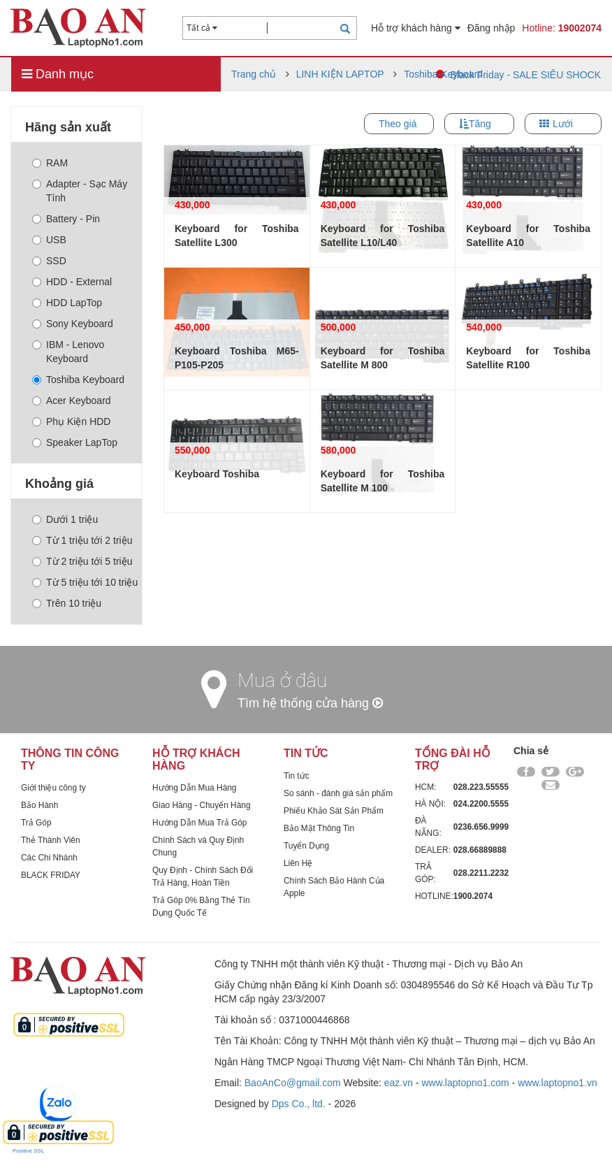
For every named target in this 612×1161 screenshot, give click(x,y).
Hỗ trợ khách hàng (415, 28)
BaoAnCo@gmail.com (293, 1082)
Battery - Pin (66, 218)
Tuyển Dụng (306, 846)
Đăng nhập (491, 28)
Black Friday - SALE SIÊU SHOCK (525, 74)
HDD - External (72, 281)
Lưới (563, 123)
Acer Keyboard (71, 400)
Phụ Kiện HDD (71, 421)
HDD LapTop (67, 302)
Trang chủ (253, 74)
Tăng (480, 123)
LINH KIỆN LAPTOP (340, 74)
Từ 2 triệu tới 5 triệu (82, 561)
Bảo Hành (39, 805)
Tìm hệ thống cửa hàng (310, 703)
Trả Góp (36, 823)
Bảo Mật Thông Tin (319, 828)
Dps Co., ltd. (299, 1103)
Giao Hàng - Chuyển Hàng (201, 805)
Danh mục (58, 74)
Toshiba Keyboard (78, 379)
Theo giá (397, 123)
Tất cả (202, 28)
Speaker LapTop (74, 442)
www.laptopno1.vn (557, 1082)
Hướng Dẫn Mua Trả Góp (199, 823)
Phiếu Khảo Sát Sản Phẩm (334, 811)
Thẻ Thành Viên (50, 840)
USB (49, 239)
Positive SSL (28, 1151)
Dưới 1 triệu (65, 519)
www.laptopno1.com (465, 1082)
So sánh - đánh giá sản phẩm (338, 793)
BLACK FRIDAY (50, 875)
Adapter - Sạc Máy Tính (79, 190)
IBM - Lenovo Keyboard (68, 351)
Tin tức (296, 776)
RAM (50, 162)
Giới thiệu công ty (53, 788)
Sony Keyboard (72, 323)
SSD (49, 260)
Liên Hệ (298, 863)
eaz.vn (398, 1082)
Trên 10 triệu (66, 603)
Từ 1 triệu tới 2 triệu (82, 540)
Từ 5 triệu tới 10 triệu (85, 582)
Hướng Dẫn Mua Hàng (194, 788)
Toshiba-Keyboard (443, 74)
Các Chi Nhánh (49, 858)
